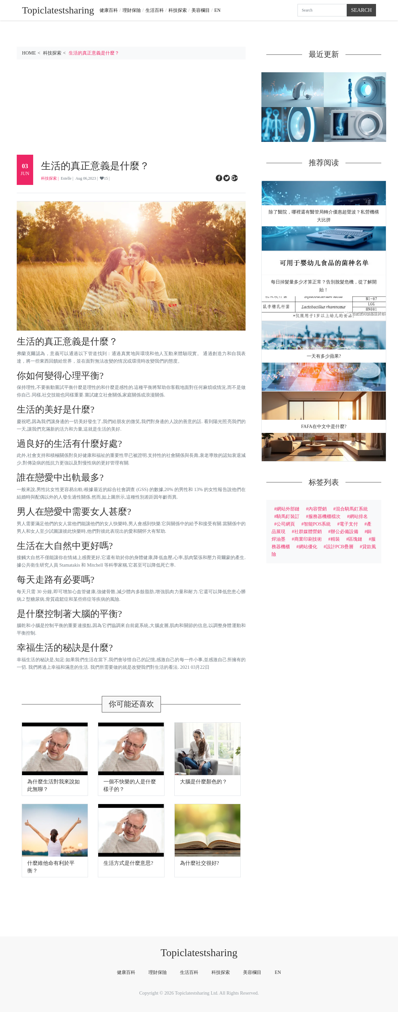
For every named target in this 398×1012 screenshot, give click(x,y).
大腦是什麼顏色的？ (203, 781)
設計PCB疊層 (339, 546)
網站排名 (358, 516)
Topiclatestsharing (199, 952)
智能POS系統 (317, 524)
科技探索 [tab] (220, 972)
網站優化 (308, 546)
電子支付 (349, 524)
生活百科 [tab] (189, 972)
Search (361, 10)
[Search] (322, 10)
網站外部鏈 (287, 508)
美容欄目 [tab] (252, 972)
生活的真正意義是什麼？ (94, 53)
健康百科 (109, 10)
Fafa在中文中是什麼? (323, 426)
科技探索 (177, 10)
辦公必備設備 (344, 531)
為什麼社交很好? (199, 863)
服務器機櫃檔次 (324, 516)
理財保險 (131, 10)
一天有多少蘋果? (324, 356)
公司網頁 (285, 524)
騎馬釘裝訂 (287, 516)
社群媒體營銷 (308, 531)
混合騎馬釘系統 (352, 508)
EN (217, 10)
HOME (29, 53)
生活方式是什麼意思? (128, 863)
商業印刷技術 (308, 539)
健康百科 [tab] (126, 972)
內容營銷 (317, 508)
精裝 (335, 539)
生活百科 (154, 10)
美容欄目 (200, 10)
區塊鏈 (355, 539)
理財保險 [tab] (157, 972)
